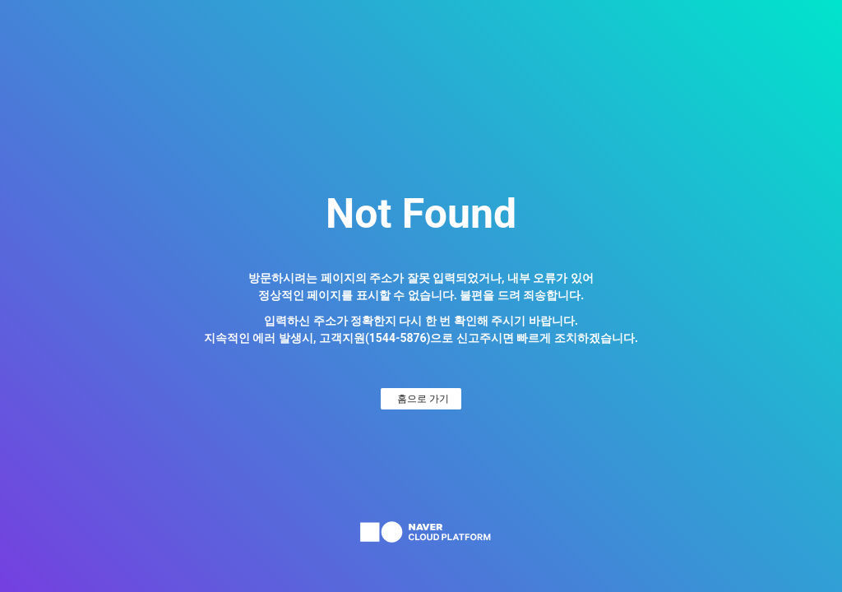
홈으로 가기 (423, 399)
